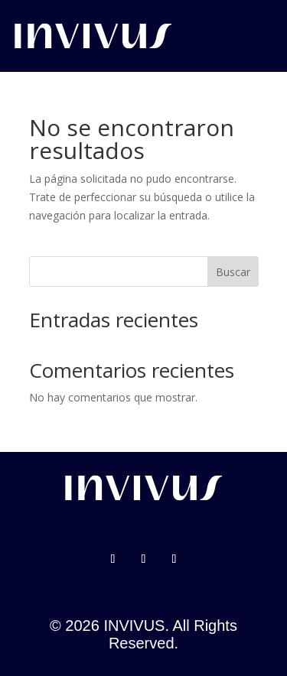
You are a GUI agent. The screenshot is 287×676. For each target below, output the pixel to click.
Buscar (233, 272)
